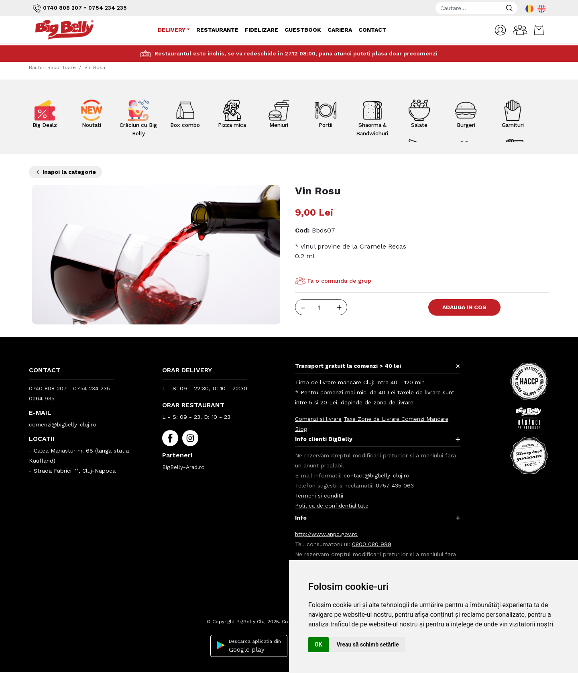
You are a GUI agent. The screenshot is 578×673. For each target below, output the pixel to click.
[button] (499, 30)
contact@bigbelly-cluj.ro (377, 475)
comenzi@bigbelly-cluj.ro (63, 424)
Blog (301, 429)
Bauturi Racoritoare (52, 67)
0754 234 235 (108, 7)
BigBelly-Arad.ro (184, 467)
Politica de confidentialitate (332, 505)
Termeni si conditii (319, 495)
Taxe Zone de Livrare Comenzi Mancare (398, 419)
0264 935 (42, 398)
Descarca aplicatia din (248, 645)
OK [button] (318, 644)
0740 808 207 (57, 8)
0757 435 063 (395, 485)
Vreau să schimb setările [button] (368, 644)
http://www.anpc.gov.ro (327, 534)
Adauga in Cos (466, 307)
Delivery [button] (171, 30)
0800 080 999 (372, 544)
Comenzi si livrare (318, 419)
